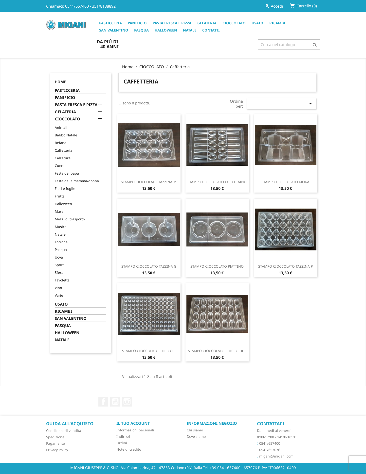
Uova (59, 257)
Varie (59, 295)
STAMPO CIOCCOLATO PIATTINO (217, 266)
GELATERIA (207, 22)
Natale (60, 234)
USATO (257, 22)
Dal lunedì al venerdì (274, 430)
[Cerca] (289, 44)
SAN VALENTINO (113, 30)
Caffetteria (63, 150)
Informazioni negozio (212, 423)
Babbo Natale (66, 135)
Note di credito (128, 449)
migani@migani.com (275, 456)
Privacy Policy (57, 449)
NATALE (189, 30)
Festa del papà (67, 173)
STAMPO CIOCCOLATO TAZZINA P (285, 266)
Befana (60, 142)
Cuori (59, 165)
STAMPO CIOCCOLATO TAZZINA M (149, 182)
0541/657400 (268, 443)
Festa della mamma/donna (77, 181)
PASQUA (141, 30)
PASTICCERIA (110, 22)
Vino (58, 287)
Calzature (63, 158)
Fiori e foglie (65, 188)
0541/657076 (268, 449)
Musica (61, 226)
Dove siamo (196, 436)
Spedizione (55, 437)
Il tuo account (133, 423)
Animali (61, 127)
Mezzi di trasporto (70, 219)
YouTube (115, 402)
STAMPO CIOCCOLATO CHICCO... (148, 350)
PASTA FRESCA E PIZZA (172, 22)
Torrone (61, 242)
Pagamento (55, 443)
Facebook (103, 402)
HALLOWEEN (166, 30)
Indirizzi (123, 436)
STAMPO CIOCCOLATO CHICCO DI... (217, 350)
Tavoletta (62, 280)
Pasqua (61, 249)
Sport (59, 264)
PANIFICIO (137, 22)
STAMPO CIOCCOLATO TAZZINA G (148, 266)
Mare (59, 211)
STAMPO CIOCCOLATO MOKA (285, 182)
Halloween (63, 203)
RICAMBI (277, 22)
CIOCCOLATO (234, 22)
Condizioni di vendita (63, 430)
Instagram (127, 402)
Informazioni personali (135, 430)
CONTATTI (211, 30)
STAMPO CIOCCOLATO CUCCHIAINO (217, 182)
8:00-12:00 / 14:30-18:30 (276, 437)
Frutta (60, 196)
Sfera (59, 272)
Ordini (121, 443)
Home (60, 81)
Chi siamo (195, 430)
